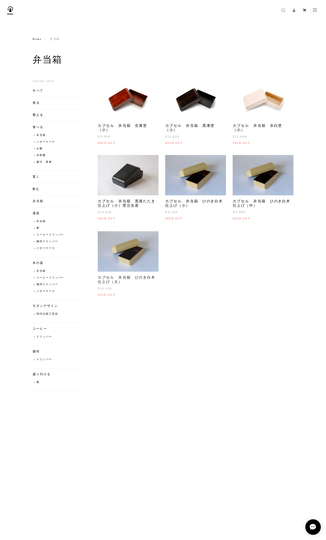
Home (37, 39)
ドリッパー (44, 336)
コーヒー (40, 329)
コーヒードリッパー (50, 234)
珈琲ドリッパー (47, 241)
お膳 (39, 148)
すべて (38, 91)
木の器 (38, 263)
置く (36, 177)
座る (36, 103)
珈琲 (36, 351)
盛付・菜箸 (44, 162)
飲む (36, 189)
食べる (38, 127)
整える (38, 115)
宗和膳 (41, 155)
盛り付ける (42, 374)
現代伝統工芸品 (47, 314)
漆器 (36, 213)
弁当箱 (41, 135)
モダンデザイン (45, 306)
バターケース (45, 142)
